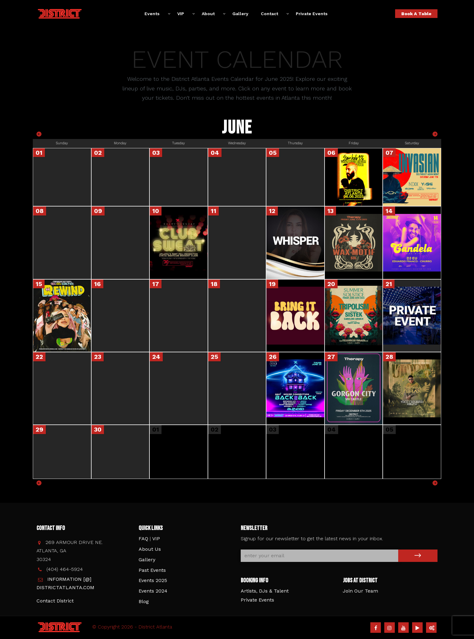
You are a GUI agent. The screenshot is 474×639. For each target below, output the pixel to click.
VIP (180, 13)
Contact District (55, 601)
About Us (150, 549)
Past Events (152, 570)
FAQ (143, 538)
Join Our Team (360, 591)
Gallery (240, 13)
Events (152, 13)
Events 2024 (153, 591)
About (208, 13)
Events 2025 (153, 580)
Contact (269, 13)
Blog (144, 601)
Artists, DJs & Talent (265, 591)
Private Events (312, 13)
